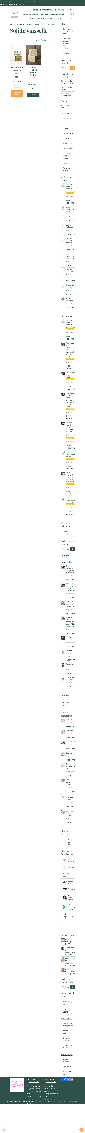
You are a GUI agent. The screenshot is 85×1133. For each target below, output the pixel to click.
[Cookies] (4, 1129)
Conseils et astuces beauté (68, 31)
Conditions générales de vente (34, 1125)
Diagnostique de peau (33, 14)
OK (73, 70)
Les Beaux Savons (69, 913)
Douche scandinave (70, 655)
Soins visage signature (67, 1086)
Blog (49, 18)
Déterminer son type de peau (70, 949)
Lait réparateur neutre (70, 458)
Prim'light (69, 723)
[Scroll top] (81, 1129)
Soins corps (65, 1010)
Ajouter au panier (17, 93)
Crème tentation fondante (70, 260)
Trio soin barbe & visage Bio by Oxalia (70, 591)
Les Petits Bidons (69, 903)
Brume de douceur (70, 290)
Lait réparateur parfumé (70, 504)
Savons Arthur (69, 887)
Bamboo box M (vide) (69, 817)
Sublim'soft (70, 746)
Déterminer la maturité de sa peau (70, 979)
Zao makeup (69, 865)
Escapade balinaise (67, 1051)
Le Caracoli (69, 922)
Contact (60, 18)
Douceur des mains (70, 669)
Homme (68, 141)
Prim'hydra (70, 735)
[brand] (15, 14)
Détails (33, 95)
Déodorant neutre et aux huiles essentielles (70, 191)
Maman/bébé (69, 136)
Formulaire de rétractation (66, 96)
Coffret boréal (69, 642)
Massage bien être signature (66, 1034)
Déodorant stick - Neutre (70, 378)
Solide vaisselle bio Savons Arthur (33, 71)
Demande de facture (66, 90)
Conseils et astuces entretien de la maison (68, 45)
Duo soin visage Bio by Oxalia (70, 607)
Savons (68, 146)
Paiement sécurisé (33, 1120)
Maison (29, 25)
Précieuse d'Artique (70, 682)
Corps (68, 125)
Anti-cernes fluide (69, 786)
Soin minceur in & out (68, 1058)
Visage (68, 120)
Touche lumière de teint (70, 770)
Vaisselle (37, 25)
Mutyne (69, 895)
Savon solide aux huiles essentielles (70, 214)
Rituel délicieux (69, 303)
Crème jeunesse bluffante (70, 275)
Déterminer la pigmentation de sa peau (69, 958)
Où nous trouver (50, 1115)
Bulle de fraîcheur (69, 230)
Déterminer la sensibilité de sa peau (70, 969)
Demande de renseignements (67, 84)
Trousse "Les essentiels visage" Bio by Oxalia (70, 625)
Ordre (36, 40)
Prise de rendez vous (36, 18)
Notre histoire (47, 10)
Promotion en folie (68, 173)
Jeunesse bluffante (66, 1073)
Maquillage (68, 55)
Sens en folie (68, 846)
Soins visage (65, 1018)
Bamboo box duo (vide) (69, 801)
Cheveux (68, 130)
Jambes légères (66, 1043)
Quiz (64, 936)
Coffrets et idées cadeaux (68, 159)
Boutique (59, 10)
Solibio (69, 873)
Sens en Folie (68, 880)
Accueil (35, 10)
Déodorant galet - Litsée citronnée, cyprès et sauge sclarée (70, 404)
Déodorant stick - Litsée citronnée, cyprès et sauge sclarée (70, 354)
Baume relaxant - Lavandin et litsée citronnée (70, 481)
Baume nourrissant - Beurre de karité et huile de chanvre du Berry (70, 433)
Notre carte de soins (54, 14)
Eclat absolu (67, 1080)
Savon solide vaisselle (17, 68)
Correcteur (70, 757)
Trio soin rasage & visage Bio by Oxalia (70, 573)
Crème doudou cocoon (69, 244)
